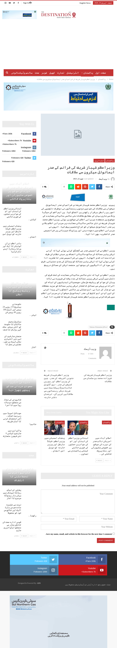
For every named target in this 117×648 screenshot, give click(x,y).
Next (99, 460)
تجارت (54, 73)
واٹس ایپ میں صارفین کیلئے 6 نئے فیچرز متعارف (12, 433)
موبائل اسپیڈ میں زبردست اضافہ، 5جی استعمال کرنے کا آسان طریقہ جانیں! (19, 418)
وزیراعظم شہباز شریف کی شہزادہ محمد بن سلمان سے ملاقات (97, 378)
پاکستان (82, 73)
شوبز (36, 73)
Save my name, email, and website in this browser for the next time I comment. (79, 534)
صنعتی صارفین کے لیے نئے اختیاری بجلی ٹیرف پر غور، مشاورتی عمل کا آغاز (19, 341)
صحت (29, 73)
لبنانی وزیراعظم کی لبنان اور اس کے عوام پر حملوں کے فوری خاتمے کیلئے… (20, 214)
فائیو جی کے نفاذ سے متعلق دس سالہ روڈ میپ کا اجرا (12, 402)
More (21, 73)
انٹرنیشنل (66, 73)
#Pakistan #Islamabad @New (99, 327)
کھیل (45, 73)
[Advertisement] (58, 42)
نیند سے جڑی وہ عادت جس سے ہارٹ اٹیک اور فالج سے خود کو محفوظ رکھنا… (20, 510)
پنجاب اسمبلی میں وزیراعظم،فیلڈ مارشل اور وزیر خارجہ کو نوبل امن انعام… (19, 231)
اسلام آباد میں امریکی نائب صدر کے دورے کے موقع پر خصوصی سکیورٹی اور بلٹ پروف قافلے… (19, 191)
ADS (39, 583)
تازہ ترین (99, 161)
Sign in (27, 3)
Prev (107, 460)
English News (85, 3)
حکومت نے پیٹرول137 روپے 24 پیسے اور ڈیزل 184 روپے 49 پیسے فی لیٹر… (19, 309)
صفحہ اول (95, 73)
